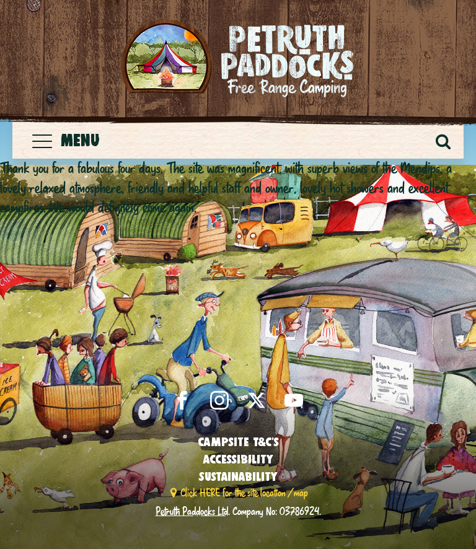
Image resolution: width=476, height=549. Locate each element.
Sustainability (238, 476)
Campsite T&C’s (238, 441)
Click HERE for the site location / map (244, 492)
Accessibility (238, 459)
